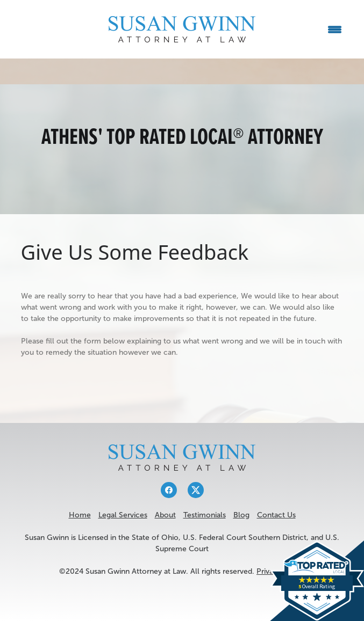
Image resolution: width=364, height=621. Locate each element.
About (165, 515)
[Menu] (334, 29)
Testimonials (204, 515)
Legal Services (122, 515)
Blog (241, 515)
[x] (196, 490)
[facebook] (169, 490)
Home (80, 515)
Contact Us (276, 515)
